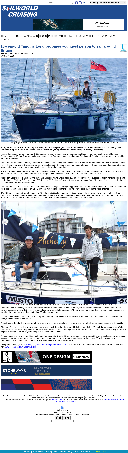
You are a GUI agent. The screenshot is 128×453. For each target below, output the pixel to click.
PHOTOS (53, 36)
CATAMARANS (30, 36)
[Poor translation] (67, 418)
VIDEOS (63, 36)
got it (104, 452)
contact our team (58, 400)
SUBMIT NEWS (108, 36)
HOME (4, 36)
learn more (96, 452)
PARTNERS (75, 36)
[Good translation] (59, 418)
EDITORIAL (15, 36)
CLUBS (43, 36)
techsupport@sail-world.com (114, 400)
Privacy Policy (72, 401)
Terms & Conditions (58, 401)
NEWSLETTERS (90, 36)
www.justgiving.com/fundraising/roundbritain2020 (44, 345)
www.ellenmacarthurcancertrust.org (20, 347)
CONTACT (7, 39)
